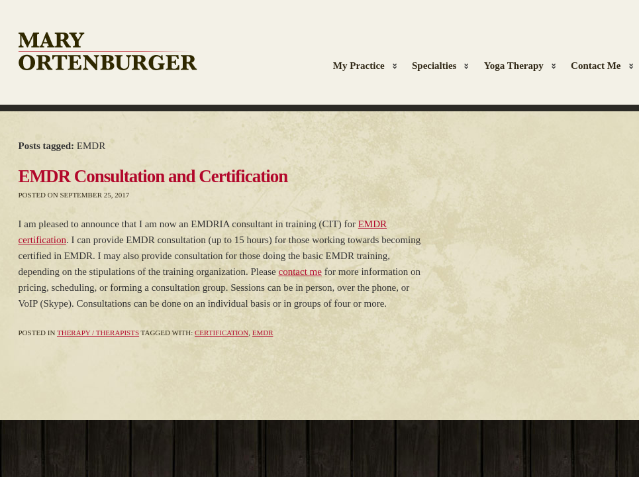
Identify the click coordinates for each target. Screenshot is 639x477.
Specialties (437, 67)
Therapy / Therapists (98, 333)
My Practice (362, 67)
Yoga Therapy (516, 67)
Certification (221, 333)
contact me (299, 271)
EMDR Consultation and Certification (153, 176)
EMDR (262, 333)
